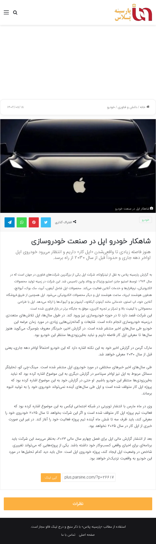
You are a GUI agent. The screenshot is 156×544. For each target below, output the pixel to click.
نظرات (78, 503)
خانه (144, 107)
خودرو (111, 107)
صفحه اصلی (87, 534)
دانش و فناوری (127, 107)
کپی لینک (51, 477)
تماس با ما (68, 534)
